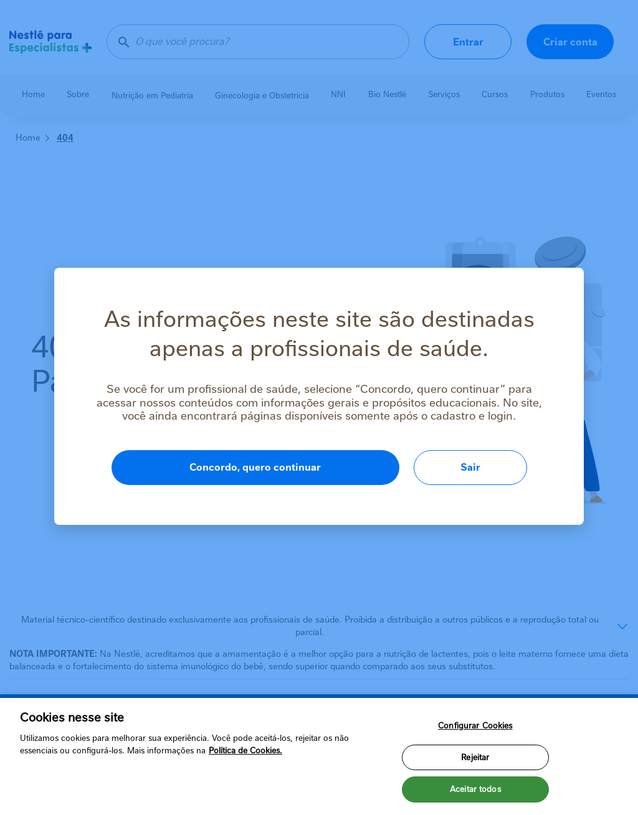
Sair (470, 467)
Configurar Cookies (475, 725)
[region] (319, 756)
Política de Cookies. (245, 750)
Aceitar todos (475, 789)
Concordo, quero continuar (255, 467)
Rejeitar (475, 757)
